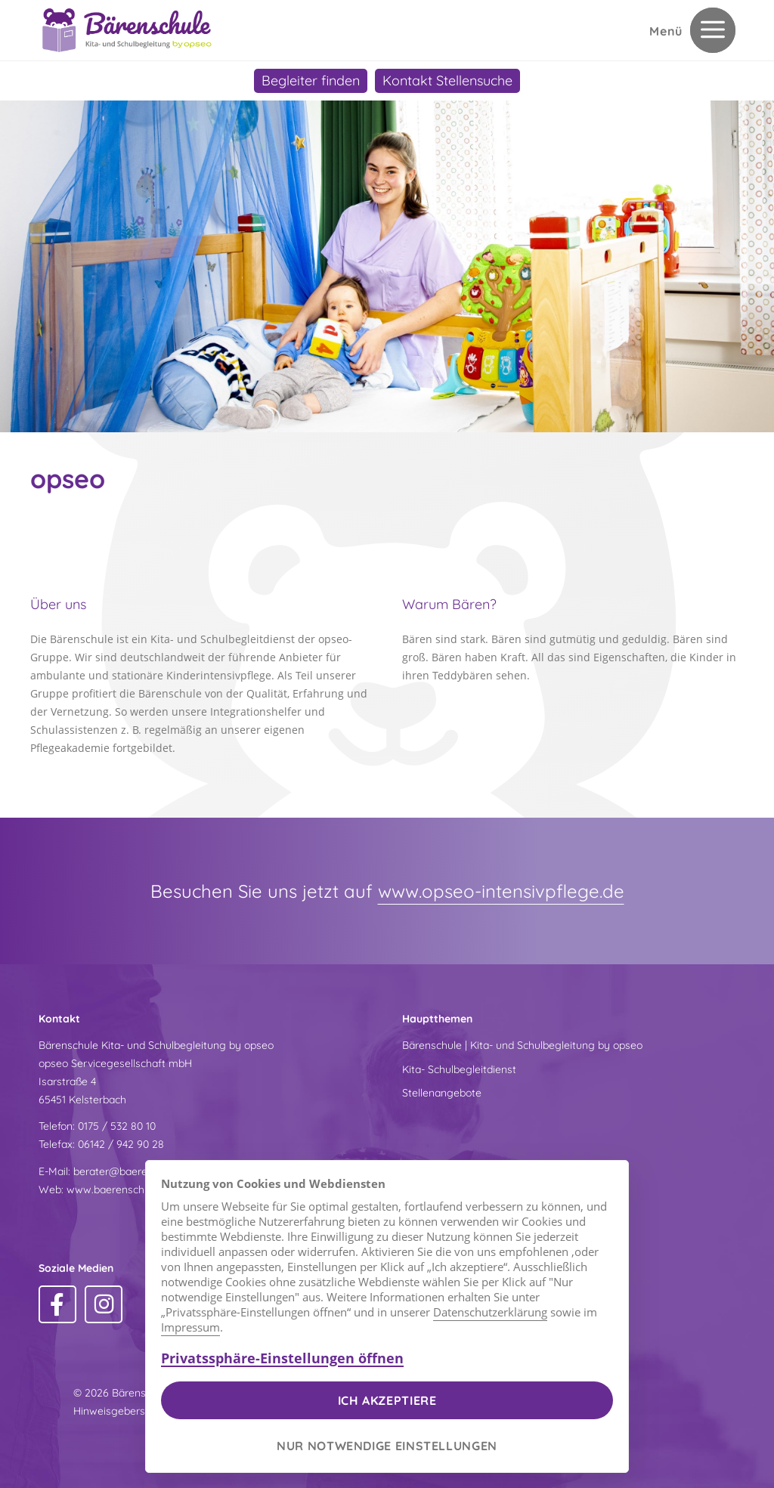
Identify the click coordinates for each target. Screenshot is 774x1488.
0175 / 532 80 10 (117, 1126)
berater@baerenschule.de (136, 1171)
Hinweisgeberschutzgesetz (139, 1411)
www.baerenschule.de (120, 1189)
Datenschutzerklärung (490, 1311)
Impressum (190, 1327)
